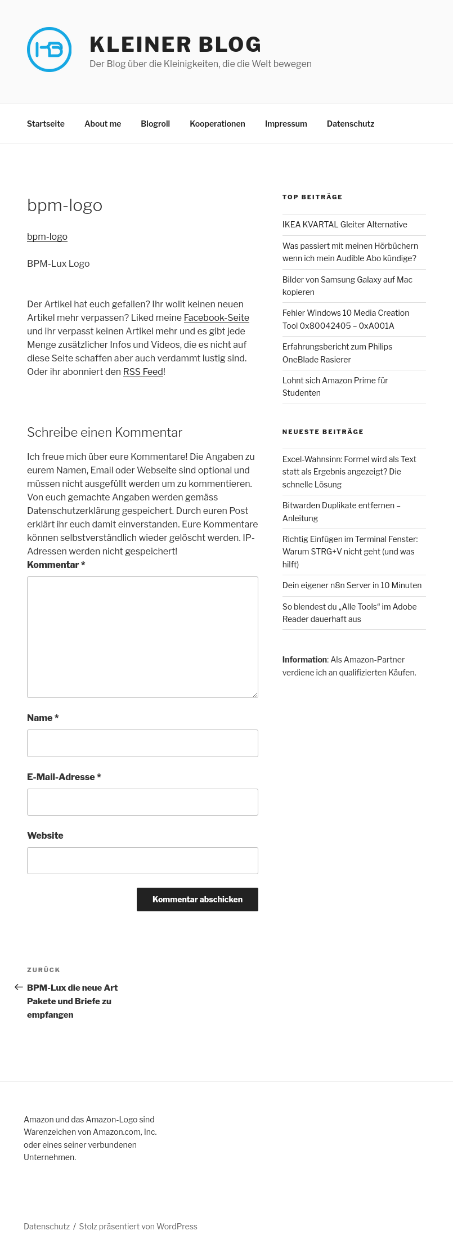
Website (45, 835)
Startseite (46, 123)
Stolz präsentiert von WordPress (138, 1226)
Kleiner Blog (175, 44)
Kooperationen (217, 123)
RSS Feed (143, 371)
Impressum (286, 123)
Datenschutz (351, 123)
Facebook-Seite (216, 317)
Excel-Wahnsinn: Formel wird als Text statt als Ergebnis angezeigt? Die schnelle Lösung (349, 471)
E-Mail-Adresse (64, 777)
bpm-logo (47, 236)
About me (102, 123)
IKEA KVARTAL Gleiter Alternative (344, 224)
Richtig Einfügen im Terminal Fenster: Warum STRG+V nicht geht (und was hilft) (350, 551)
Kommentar (56, 565)
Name (43, 718)
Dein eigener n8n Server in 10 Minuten (352, 585)
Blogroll (155, 123)
